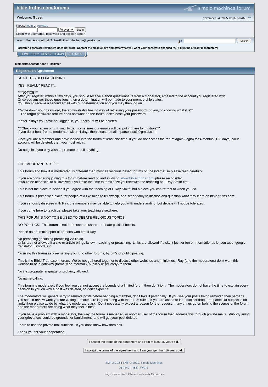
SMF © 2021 (131, 362)
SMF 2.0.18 (112, 362)
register (42, 25)
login (29, 25)
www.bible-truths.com (137, 178)
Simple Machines (152, 362)
